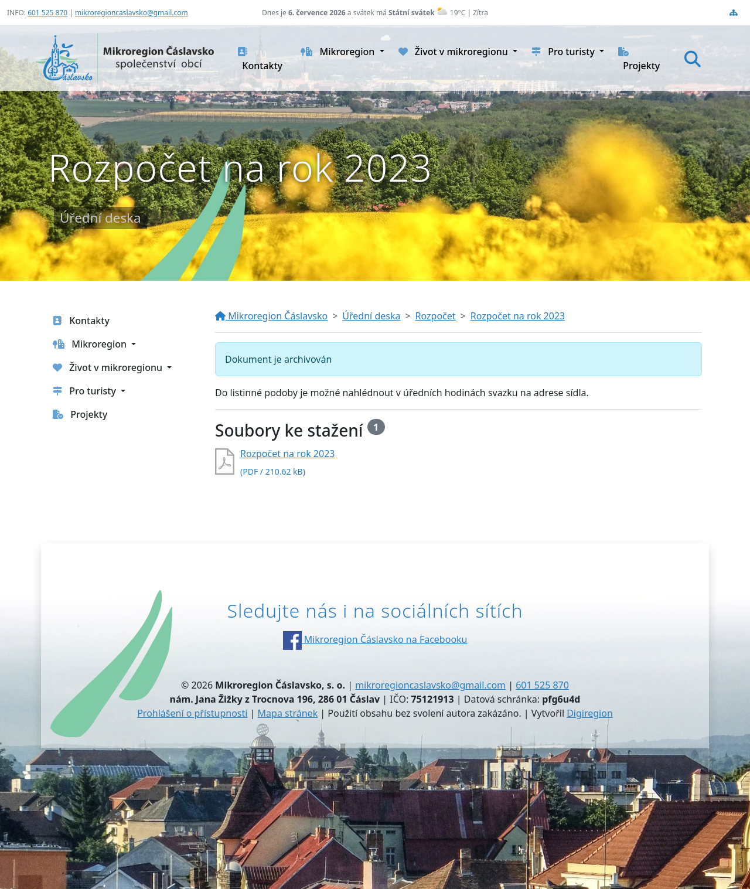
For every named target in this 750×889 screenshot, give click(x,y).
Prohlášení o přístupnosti (192, 713)
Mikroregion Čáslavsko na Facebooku (375, 639)
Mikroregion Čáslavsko (271, 315)
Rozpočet (435, 315)
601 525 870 (47, 13)
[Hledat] (692, 58)
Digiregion (590, 713)
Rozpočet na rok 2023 (518, 315)
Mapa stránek (288, 713)
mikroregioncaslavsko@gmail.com (131, 13)
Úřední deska (371, 315)
